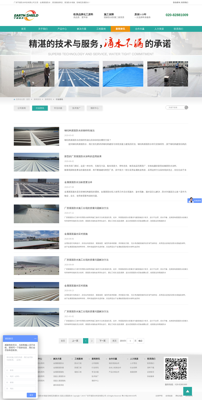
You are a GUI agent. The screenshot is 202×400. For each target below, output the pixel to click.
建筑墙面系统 (58, 385)
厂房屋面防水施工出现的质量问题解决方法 (86, 208)
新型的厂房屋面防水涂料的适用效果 (83, 156)
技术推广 (76, 108)
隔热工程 (78, 372)
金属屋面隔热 (58, 372)
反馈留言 (150, 372)
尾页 (114, 341)
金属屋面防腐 (58, 368)
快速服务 (150, 376)
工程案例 (101, 29)
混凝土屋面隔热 (59, 381)
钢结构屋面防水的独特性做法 (79, 130)
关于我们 (43, 29)
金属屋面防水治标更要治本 (78, 182)
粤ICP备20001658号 (129, 396)
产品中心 (62, 29)
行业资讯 (40, 108)
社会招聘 (133, 368)
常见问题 (58, 108)
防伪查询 (176, 2)
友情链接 (169, 396)
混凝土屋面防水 (59, 376)
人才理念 (133, 363)
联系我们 (184, 2)
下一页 (102, 341)
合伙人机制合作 (115, 368)
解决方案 (81, 29)
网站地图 (179, 396)
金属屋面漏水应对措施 (76, 234)
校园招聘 (133, 372)
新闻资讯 (120, 29)
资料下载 (150, 368)
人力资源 (159, 29)
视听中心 (95, 108)
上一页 (75, 341)
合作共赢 (139, 29)
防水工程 (78, 363)
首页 (23, 29)
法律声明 (159, 396)
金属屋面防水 (58, 363)
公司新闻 (22, 108)
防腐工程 (78, 368)
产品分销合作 (114, 372)
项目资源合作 (114, 363)
